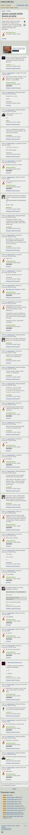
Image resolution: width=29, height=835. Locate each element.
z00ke (7, 120)
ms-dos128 (9, 135)
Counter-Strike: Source (12, 799)
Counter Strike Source (12, 801)
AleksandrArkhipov (11, 32)
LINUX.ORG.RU (7, 2)
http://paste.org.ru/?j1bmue (13, 289)
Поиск (16, 7)
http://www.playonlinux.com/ (15, 662)
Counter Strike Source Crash (13, 810)
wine (7, 795)
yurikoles (8, 712)
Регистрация (20, 5)
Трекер (12, 7)
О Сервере (3, 825)
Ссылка (4, 38)
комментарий (10, 73)
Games (9, 11)
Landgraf (8, 64)
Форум (7, 7)
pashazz (8, 759)
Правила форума (11, 825)
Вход (26, 5)
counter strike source (9, 18)
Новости (3, 5)
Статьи (3, 7)
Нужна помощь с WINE (12, 797)
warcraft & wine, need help (13, 806)
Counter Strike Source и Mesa (14, 808)
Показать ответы (10, 68)
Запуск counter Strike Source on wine (12, 14)
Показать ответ (10, 124)
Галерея (8, 5)
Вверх (25, 825)
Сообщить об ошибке (6, 828)
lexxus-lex (8, 676)
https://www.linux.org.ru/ (6, 829)
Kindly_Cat (9, 207)
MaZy (7, 604)
